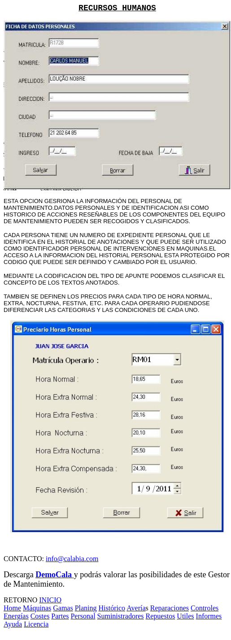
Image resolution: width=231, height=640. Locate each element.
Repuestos (160, 616)
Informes (209, 616)
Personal (82, 616)
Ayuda (13, 624)
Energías (16, 616)
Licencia (36, 624)
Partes (60, 616)
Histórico (112, 608)
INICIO (50, 600)
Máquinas (37, 608)
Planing (86, 608)
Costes (40, 616)
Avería (135, 608)
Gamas (63, 608)
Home (12, 608)
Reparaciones (169, 608)
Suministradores (120, 616)
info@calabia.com (72, 558)
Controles (204, 608)
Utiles (185, 616)
